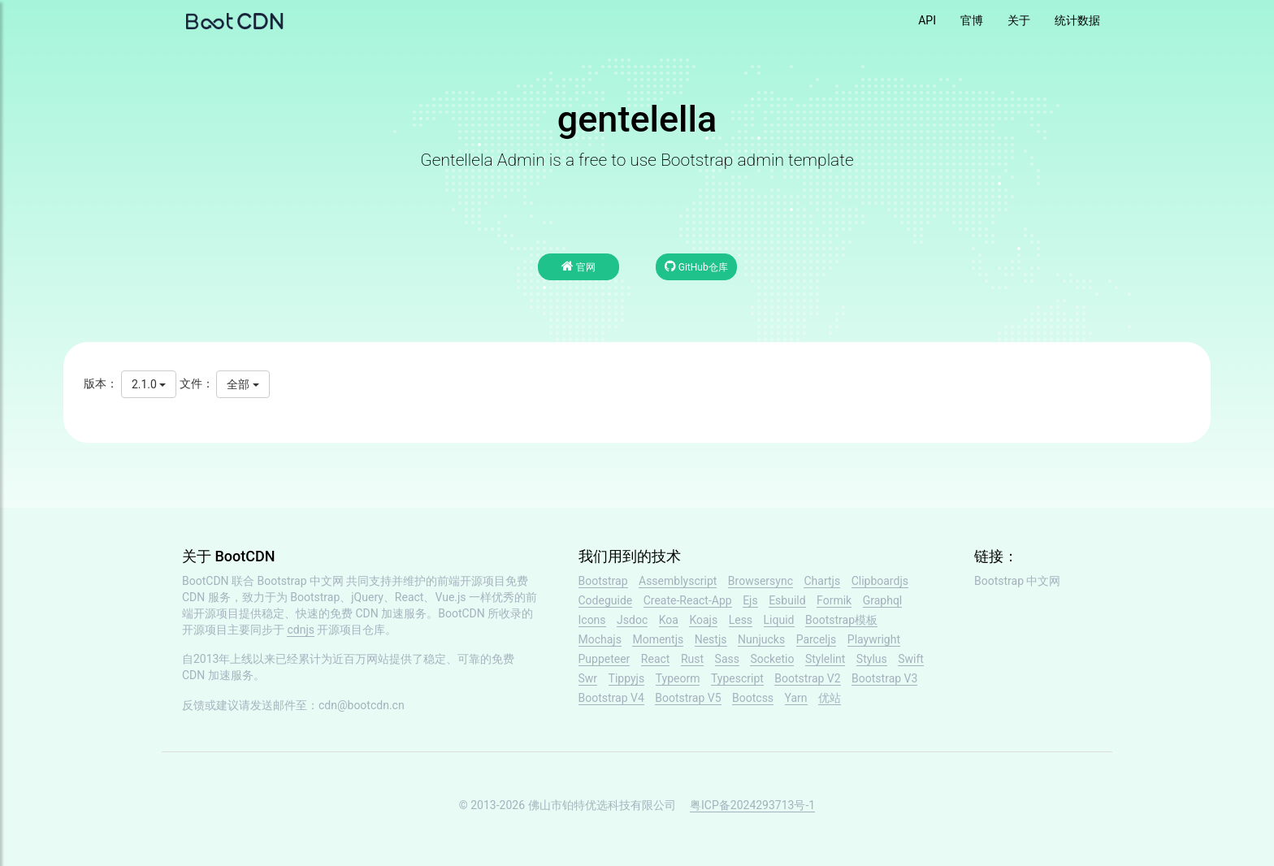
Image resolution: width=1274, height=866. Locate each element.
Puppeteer (604, 658)
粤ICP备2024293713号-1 (752, 805)
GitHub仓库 (696, 266)
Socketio (772, 658)
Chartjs (822, 580)
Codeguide (605, 600)
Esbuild (787, 600)
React (655, 658)
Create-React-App (688, 600)
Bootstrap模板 (841, 619)
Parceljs (816, 639)
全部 (242, 384)
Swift (911, 658)
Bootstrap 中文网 (301, 580)
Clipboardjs (880, 580)
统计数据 (1077, 20)
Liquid (779, 619)
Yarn (796, 697)
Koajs (703, 619)
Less (740, 619)
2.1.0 (149, 384)
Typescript (737, 678)
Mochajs (600, 639)
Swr (588, 678)
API (927, 20)
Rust (692, 658)
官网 (578, 266)
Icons (592, 619)
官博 (971, 20)
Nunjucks (761, 639)
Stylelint (825, 658)
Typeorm (678, 678)
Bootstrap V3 (884, 678)
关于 (1019, 20)
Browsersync (760, 580)
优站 (829, 697)
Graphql (883, 600)
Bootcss (753, 697)
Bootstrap (603, 580)
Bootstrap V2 (807, 678)
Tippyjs (627, 678)
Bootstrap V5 (688, 697)
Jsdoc (632, 619)
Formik (834, 600)
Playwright (873, 639)
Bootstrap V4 (611, 697)
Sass (727, 658)
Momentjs (657, 639)
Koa (668, 619)
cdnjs (300, 629)
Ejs (750, 600)
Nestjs (711, 639)
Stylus (871, 658)
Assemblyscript (678, 580)
